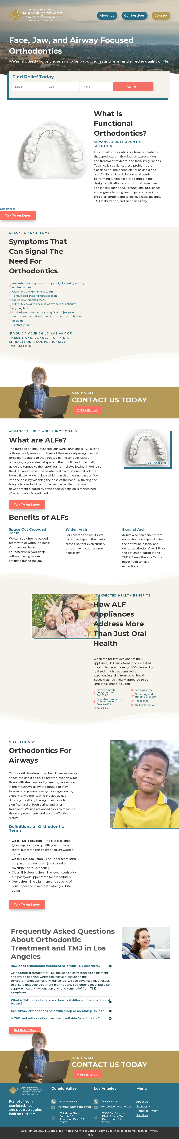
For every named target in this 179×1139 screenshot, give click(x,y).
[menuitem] (161, 16)
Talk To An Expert (18, 215)
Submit (133, 87)
